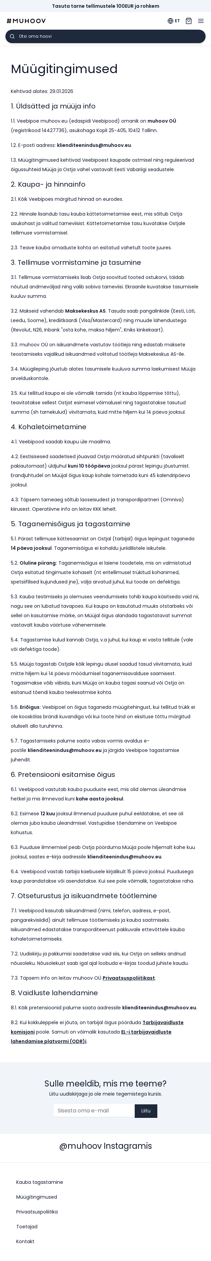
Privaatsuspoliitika (37, 1211)
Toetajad (26, 1226)
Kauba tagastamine (39, 1182)
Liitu (146, 1110)
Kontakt (25, 1241)
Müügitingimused (36, 1197)
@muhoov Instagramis (105, 1146)
